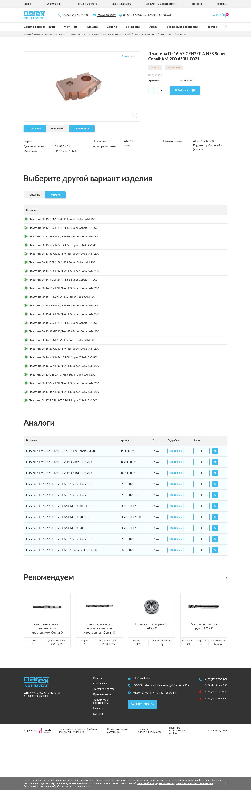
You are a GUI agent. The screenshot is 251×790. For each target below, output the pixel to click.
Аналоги (155, 68)
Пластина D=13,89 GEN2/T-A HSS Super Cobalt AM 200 (61, 264)
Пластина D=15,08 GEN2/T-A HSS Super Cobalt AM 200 (61, 330)
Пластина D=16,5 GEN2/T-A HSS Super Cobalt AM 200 (60, 396)
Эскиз (133, 56)
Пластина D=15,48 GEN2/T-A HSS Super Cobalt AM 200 (61, 341)
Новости (197, 4)
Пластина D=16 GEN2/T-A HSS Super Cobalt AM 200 (59, 374)
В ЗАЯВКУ (181, 90)
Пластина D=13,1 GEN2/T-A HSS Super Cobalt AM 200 (60, 231)
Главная (28, 4)
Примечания (82, 129)
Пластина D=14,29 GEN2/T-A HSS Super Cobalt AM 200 (61, 286)
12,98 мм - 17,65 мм (76, 34)
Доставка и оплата (86, 4)
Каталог (37, 34)
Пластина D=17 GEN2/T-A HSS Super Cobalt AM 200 (59, 418)
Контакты (222, 4)
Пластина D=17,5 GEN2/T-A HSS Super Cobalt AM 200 (60, 451)
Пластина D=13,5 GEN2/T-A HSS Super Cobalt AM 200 (60, 253)
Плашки (92, 26)
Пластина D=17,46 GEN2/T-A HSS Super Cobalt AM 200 (61, 440)
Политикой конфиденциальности (155, 783)
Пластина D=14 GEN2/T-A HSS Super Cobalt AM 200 (59, 275)
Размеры (55, 195)
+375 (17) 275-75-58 (73, 15)
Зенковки (133, 26)
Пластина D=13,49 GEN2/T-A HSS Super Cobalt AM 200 (61, 242)
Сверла (112, 26)
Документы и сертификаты (161, 4)
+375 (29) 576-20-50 (216, 744)
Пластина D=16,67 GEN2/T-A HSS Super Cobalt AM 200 (61, 407)
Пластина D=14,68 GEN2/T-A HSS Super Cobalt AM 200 (61, 308)
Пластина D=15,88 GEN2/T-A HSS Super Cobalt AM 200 (61, 363)
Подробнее (178, 220)
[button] (219, 630)
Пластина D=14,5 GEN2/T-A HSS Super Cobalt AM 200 (60, 297)
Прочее (212, 26)
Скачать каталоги (121, 4)
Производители (102, 747)
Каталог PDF (174, 68)
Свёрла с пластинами (39, 26)
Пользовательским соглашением (194, 783)
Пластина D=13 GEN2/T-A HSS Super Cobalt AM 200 (59, 220)
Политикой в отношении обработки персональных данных (57, 786)
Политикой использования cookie (183, 780)
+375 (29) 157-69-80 (216, 751)
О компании (54, 4)
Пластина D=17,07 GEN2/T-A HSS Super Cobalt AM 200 (61, 429)
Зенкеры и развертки (182, 26)
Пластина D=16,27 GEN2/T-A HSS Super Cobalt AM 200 (61, 385)
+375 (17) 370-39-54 (216, 737)
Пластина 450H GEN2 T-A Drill (116, 34)
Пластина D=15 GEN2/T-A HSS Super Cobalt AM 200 (59, 319)
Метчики (70, 26)
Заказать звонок (142, 756)
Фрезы (153, 26)
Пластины (94, 34)
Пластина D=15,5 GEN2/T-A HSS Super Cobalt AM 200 (60, 352)
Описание (35, 129)
